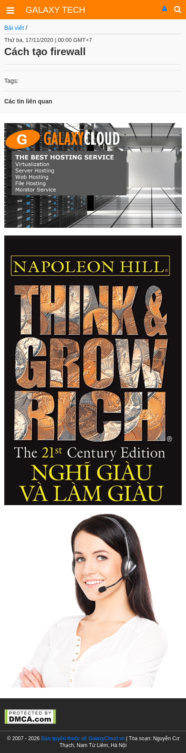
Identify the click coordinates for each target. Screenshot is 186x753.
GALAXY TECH (55, 10)
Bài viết (14, 27)
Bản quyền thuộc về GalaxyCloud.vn (82, 738)
